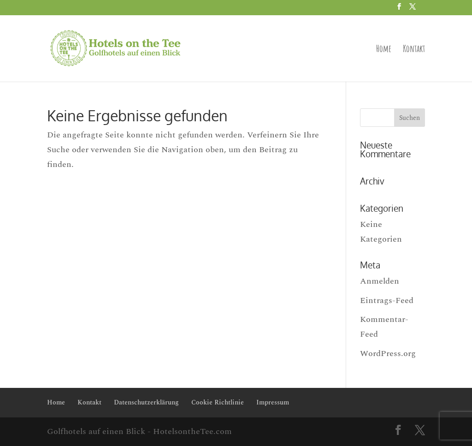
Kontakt (414, 49)
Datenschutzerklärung (146, 402)
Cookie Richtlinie (217, 402)
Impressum (272, 402)
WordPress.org (388, 353)
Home (383, 49)
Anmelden (379, 281)
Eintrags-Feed (386, 300)
